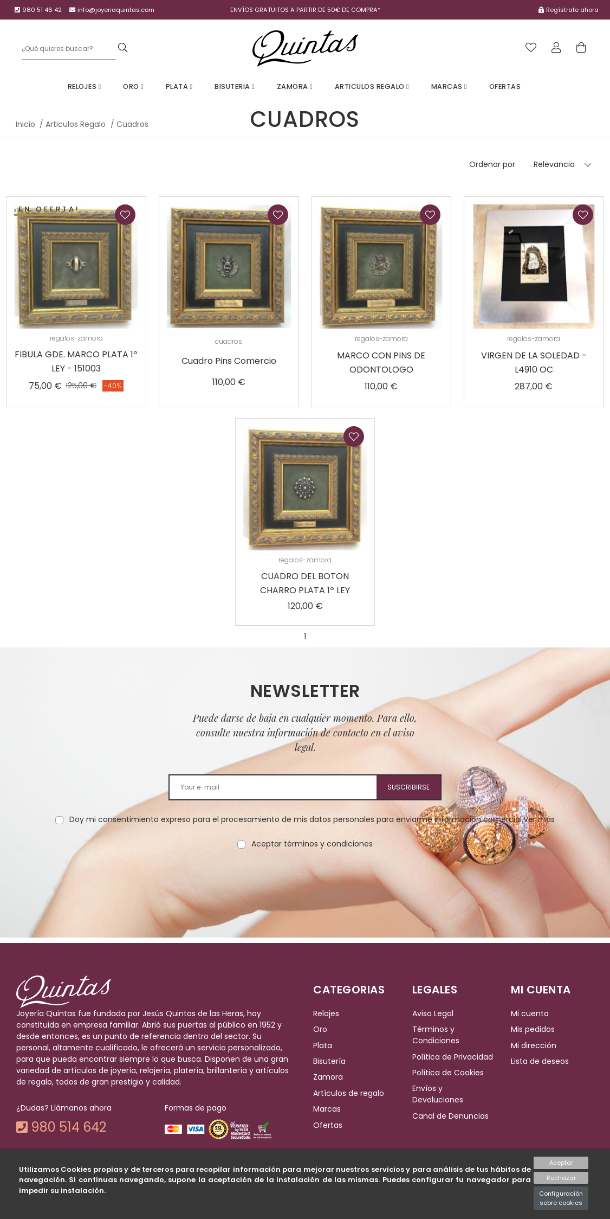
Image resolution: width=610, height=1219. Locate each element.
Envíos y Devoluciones (437, 1094)
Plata (179, 86)
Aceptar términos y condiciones (312, 843)
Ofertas (505, 86)
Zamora (295, 86)
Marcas (449, 86)
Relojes (84, 86)
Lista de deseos (540, 1061)
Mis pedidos (533, 1029)
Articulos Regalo (372, 86)
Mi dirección (533, 1045)
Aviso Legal (432, 1013)
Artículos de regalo (348, 1093)
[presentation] (305, 884)
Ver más (539, 819)
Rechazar (561, 1177)
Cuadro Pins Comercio (228, 361)
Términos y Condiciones (435, 1035)
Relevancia (554, 164)
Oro (133, 86)
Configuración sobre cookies (561, 1198)
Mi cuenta (530, 1013)
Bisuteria (235, 86)
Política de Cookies (448, 1072)
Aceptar (561, 1162)
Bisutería (329, 1061)
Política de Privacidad (452, 1056)
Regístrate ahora (572, 9)
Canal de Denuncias (450, 1116)
